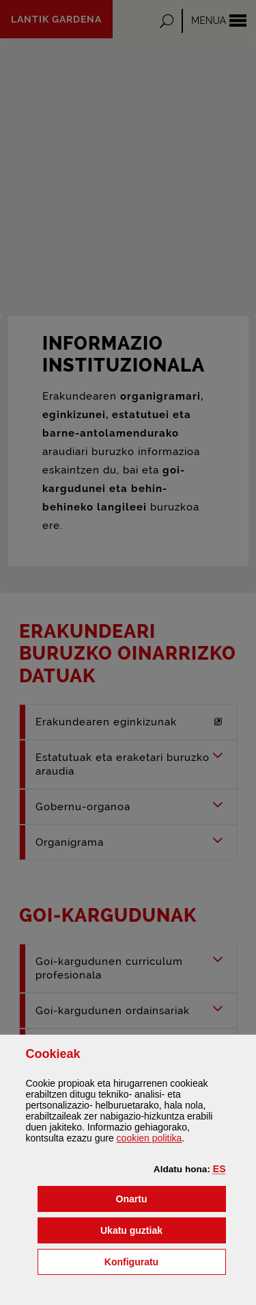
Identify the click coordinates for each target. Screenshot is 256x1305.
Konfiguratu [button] (165, 1260)
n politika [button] (149, 1138)
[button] (219, 1168)
